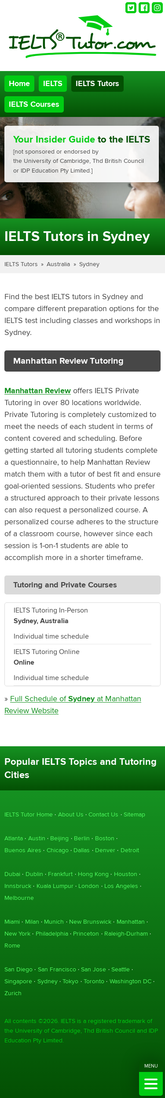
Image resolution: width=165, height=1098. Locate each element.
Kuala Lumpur (55, 886)
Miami (12, 921)
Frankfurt (60, 874)
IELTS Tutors (97, 83)
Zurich (13, 993)
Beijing (59, 838)
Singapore (18, 981)
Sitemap (134, 814)
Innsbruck (17, 886)
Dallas (81, 850)
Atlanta (13, 838)
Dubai (12, 874)
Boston (104, 838)
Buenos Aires (22, 850)
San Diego (18, 969)
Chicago (58, 850)
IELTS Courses (34, 104)
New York (17, 933)
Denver (105, 850)
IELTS (52, 83)
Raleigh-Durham (126, 933)
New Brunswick (90, 921)
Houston (125, 874)
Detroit (130, 850)
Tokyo (70, 981)
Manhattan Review (37, 390)
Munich (54, 921)
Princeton (86, 933)
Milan (32, 921)
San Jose (93, 969)
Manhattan (131, 921)
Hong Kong (93, 874)
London (88, 886)
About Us (71, 814)
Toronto (94, 981)
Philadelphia (52, 933)
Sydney (89, 264)
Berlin (82, 838)
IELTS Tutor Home (28, 814)
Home (19, 83)
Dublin (34, 874)
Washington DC (130, 981)
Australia (58, 264)
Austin (36, 838)
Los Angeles (121, 886)
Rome (12, 945)
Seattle (120, 969)
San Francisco (57, 969)
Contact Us (103, 814)
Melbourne (19, 898)
